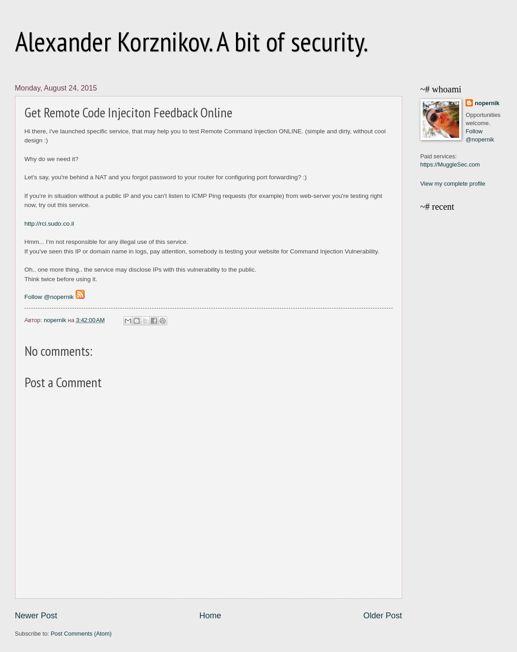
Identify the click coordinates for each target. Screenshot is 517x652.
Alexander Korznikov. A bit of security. (191, 41)
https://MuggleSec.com (450, 164)
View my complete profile (453, 183)
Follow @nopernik (49, 296)
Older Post (382, 615)
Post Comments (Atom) (81, 633)
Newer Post (36, 615)
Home (210, 615)
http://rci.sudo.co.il (49, 223)
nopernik (487, 103)
